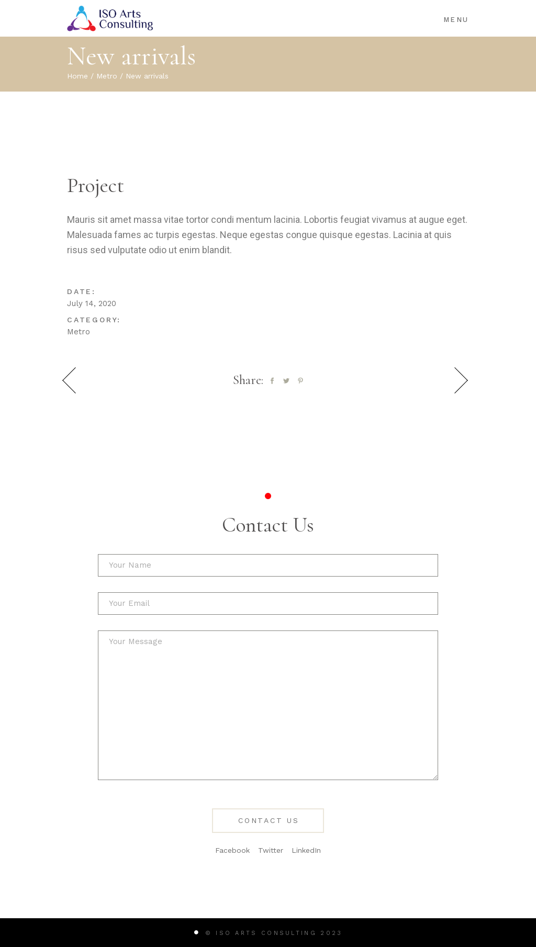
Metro (78, 331)
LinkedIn (306, 850)
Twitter (270, 850)
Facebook (232, 850)
